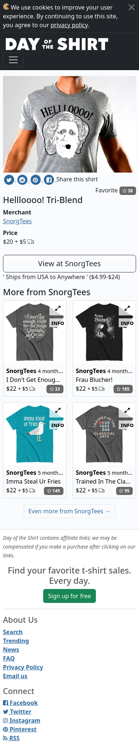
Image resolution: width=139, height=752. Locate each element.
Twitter (17, 712)
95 (124, 491)
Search (12, 632)
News (11, 650)
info (57, 323)
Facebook (20, 703)
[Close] (131, 7)
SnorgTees (17, 221)
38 (127, 191)
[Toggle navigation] (13, 60)
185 (123, 389)
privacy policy (69, 25)
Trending (16, 641)
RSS (11, 738)
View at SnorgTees (69, 263)
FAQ (9, 658)
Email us (15, 676)
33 (55, 389)
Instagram (21, 720)
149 (53, 491)
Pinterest (20, 729)
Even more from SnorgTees (69, 511)
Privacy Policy (23, 667)
